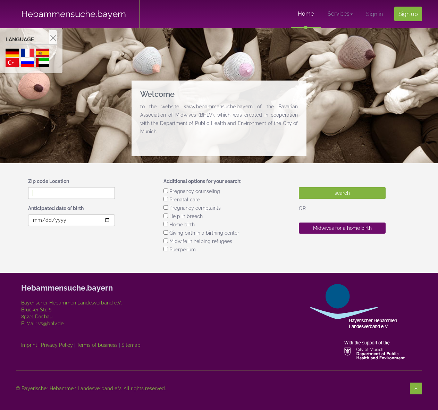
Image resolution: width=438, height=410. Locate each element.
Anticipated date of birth (56, 208)
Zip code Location (48, 181)
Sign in (374, 14)
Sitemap (131, 345)
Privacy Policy (57, 345)
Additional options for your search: (202, 181)
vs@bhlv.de (50, 323)
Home (306, 13)
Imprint (29, 345)
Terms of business (97, 345)
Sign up (408, 14)
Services (340, 13)
